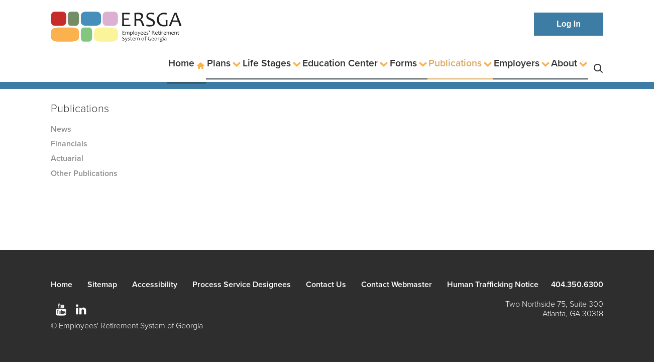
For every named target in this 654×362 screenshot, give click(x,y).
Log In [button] (569, 24)
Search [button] (598, 63)
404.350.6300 (577, 285)
